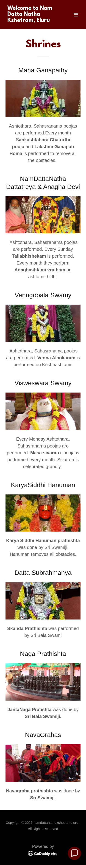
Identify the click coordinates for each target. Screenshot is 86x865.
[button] (75, 14)
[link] (31, 20)
